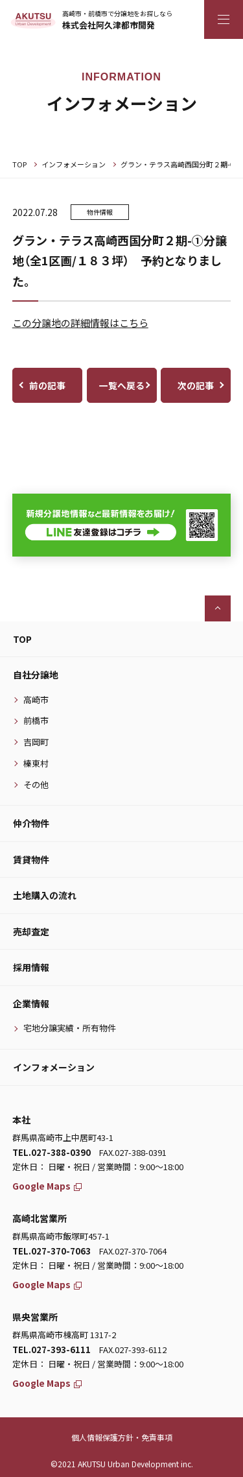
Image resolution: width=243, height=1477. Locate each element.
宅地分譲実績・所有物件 (69, 1028)
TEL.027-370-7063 (51, 1251)
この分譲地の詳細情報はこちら (80, 323)
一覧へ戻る (122, 385)
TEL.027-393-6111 (51, 1349)
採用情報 (31, 967)
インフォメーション (73, 164)
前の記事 (47, 385)
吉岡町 (36, 742)
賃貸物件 (31, 859)
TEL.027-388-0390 (51, 1152)
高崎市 (36, 699)
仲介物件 (31, 823)
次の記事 (196, 385)
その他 (36, 784)
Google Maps (47, 1185)
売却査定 (31, 931)
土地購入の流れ (44, 895)
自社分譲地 (35, 674)
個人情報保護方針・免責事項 (121, 1437)
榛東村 (36, 763)
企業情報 (31, 1003)
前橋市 (36, 720)
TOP (19, 164)
